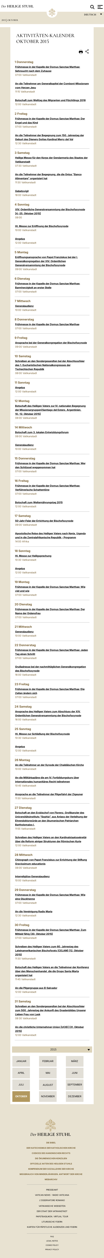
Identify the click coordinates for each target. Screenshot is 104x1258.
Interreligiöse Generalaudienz (32, 876)
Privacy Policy (52, 1249)
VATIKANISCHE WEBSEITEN (52, 1206)
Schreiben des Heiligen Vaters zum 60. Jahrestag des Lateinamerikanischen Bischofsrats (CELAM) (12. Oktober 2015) (49, 950)
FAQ (52, 1236)
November (48, 1096)
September (74, 1084)
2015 (4, 20)
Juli (21, 1084)
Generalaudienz (24, 305)
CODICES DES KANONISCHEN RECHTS (51, 1153)
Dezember (74, 1096)
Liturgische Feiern (52, 1221)
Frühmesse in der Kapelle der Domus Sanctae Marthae (47, 324)
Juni (74, 1072)
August (48, 1084)
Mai (48, 1072)
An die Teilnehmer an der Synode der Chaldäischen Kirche (49, 764)
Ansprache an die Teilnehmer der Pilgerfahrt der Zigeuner (49, 794)
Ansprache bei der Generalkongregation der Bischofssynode (51, 342)
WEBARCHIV (51, 1179)
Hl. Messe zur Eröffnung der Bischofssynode (41, 226)
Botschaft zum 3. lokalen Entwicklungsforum (42, 432)
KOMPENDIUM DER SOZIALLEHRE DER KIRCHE (51, 1169)
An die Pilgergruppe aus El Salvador (36, 987)
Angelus (20, 238)
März (74, 1061)
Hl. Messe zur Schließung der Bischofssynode (42, 733)
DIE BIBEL (51, 1142)
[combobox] (52, 1049)
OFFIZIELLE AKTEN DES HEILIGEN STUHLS (51, 1163)
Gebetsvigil (22, 191)
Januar (21, 1061)
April (21, 1072)
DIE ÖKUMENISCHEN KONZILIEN (51, 1158)
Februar (47, 1061)
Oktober (12, 20)
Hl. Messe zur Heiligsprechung (33, 555)
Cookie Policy (52, 1245)
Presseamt (52, 1190)
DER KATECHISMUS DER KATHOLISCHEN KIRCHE (51, 1148)
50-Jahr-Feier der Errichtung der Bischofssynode (44, 520)
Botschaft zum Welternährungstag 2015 (39, 502)
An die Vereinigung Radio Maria (33, 911)
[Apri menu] (100, 7)
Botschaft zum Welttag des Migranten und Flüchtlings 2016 (50, 100)
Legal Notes (52, 1241)
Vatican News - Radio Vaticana (52, 1195)
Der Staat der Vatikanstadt (52, 1211)
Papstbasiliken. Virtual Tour (52, 1216)
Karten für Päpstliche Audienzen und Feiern (52, 1227)
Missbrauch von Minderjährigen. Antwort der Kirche (51, 1174)
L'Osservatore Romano (52, 1200)
